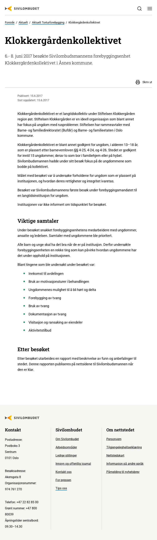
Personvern (113, 439)
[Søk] (139, 8)
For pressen (63, 480)
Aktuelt (23, 22)
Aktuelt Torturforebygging (48, 22)
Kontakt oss (64, 472)
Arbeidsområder (66, 447)
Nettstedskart (115, 455)
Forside (9, 22)
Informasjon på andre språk (124, 463)
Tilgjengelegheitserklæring (124, 447)
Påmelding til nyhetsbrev (122, 472)
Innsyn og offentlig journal (73, 463)
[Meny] (150, 8)
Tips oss (61, 488)
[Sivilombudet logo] (22, 8)
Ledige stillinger (66, 455)
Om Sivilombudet (67, 439)
